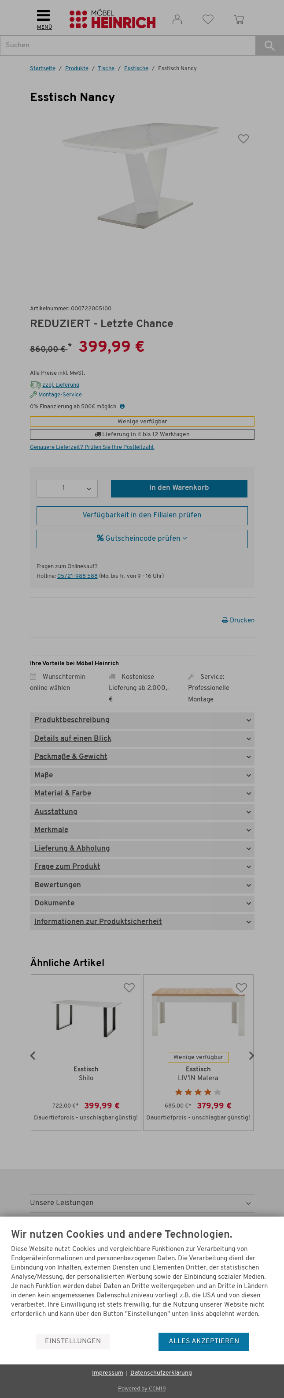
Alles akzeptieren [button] (204, 1341)
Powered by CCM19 (142, 1389)
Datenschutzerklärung (161, 1373)
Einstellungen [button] (73, 1341)
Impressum (107, 1373)
